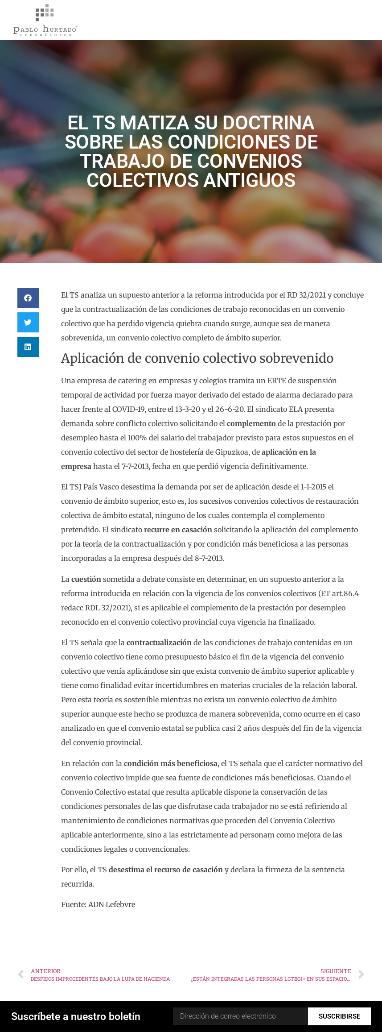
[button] (28, 298)
